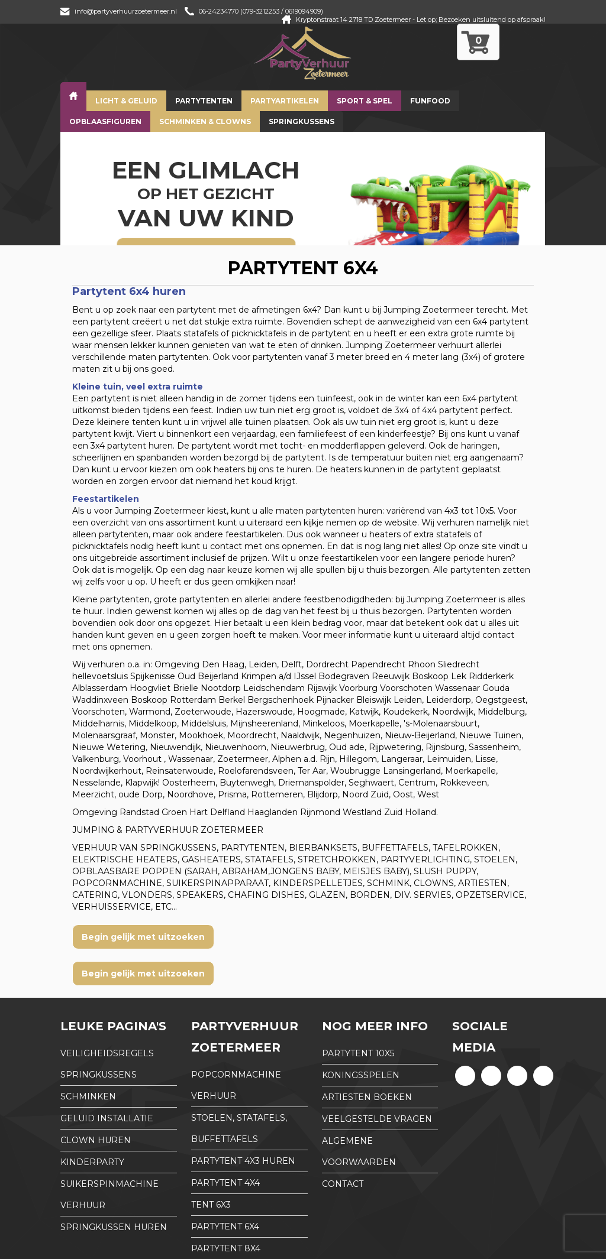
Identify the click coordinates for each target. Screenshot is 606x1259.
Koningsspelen (360, 1075)
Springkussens (301, 121)
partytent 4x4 (225, 1182)
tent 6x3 (211, 1204)
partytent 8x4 (225, 1248)
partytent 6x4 (225, 1226)
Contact (342, 1184)
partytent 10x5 (358, 1053)
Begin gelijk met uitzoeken (143, 937)
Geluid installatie (106, 1118)
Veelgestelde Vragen (377, 1119)
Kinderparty (92, 1162)
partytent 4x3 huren (243, 1161)
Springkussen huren (113, 1227)
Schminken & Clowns (205, 121)
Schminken (88, 1096)
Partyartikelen (284, 100)
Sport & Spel (364, 100)
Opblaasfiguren (105, 121)
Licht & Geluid (126, 100)
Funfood (430, 100)
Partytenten (204, 100)
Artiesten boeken (367, 1097)
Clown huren (95, 1140)
